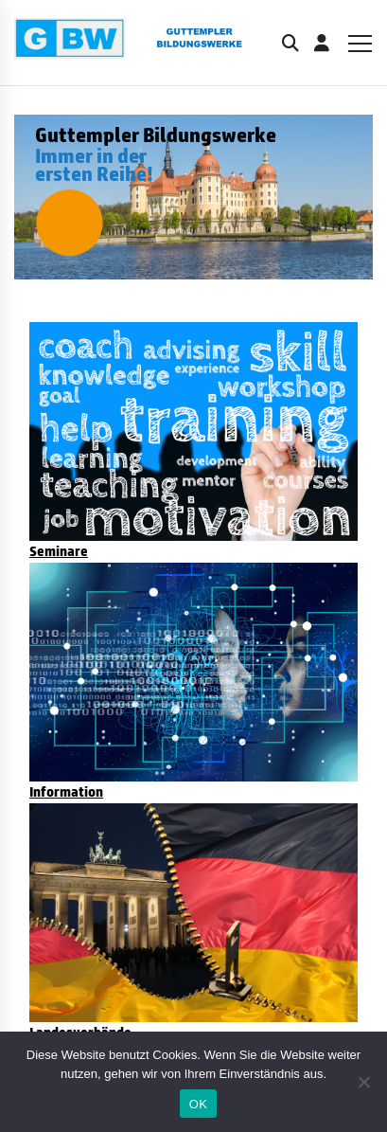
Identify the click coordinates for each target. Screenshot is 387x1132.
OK (198, 1104)
